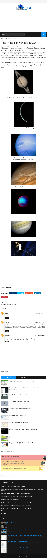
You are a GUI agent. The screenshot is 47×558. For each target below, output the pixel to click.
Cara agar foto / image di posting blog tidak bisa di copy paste (15, 506)
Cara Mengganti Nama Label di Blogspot (18, 422)
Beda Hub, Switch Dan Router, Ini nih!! (18, 395)
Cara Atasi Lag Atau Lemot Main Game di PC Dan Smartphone (16, 493)
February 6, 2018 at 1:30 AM (40, 335)
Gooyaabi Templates (24, 556)
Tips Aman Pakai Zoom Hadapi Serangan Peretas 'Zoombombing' (22, 529)
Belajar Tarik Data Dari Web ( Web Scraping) (10, 456)
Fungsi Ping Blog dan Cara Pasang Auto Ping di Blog (21, 381)
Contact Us (3, 513)
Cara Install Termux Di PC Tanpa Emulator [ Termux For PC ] (23, 429)
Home (2, 38)
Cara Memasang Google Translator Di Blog (11, 499)
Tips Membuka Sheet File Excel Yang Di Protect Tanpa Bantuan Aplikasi (24, 535)
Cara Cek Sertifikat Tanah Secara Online (9, 467)
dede (6, 313)
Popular (8, 377)
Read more (8, 459)
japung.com (3, 472)
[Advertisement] (23, 20)
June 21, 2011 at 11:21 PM (40, 322)
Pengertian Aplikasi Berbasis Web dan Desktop (20, 408)
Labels (23, 377)
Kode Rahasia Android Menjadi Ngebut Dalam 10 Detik (12, 461)
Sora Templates (9, 556)
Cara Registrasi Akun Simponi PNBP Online (19, 401)
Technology (7, 38)
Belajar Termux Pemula (13, 523)
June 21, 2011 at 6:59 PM (40, 313)
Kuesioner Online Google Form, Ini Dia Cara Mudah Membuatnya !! (16, 496)
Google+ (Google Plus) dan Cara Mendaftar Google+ (21, 443)
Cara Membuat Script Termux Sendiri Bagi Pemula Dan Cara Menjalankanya (19, 502)
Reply (7, 318)
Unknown (7, 335)
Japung (7, 322)
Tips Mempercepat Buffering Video (17, 415)
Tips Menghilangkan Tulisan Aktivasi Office (17, 541)
